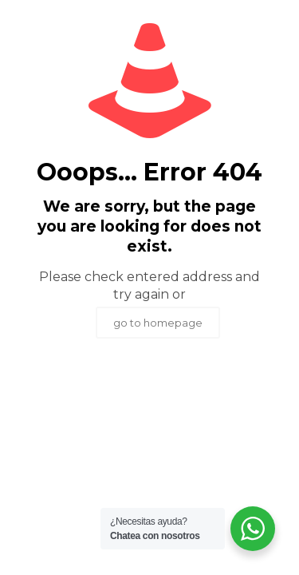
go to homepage (158, 322)
